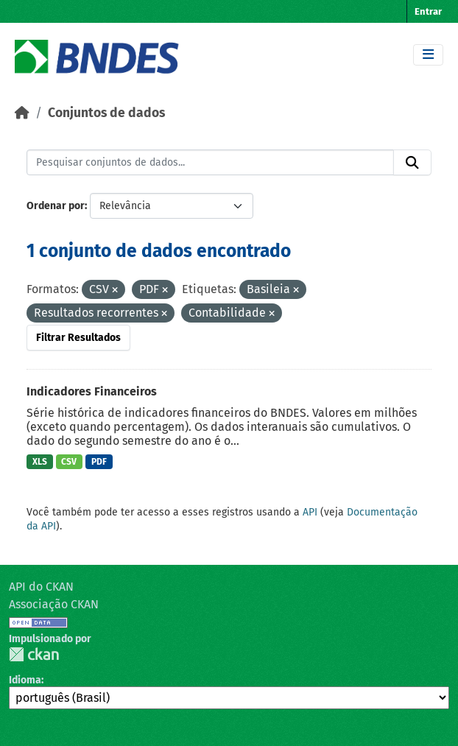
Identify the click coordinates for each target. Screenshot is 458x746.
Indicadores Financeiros (92, 391)
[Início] (22, 113)
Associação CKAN (54, 604)
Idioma (25, 680)
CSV (69, 462)
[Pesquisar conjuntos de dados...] (210, 162)
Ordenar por (56, 206)
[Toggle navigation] (428, 55)
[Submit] (412, 162)
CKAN (34, 654)
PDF (99, 462)
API (310, 512)
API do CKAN (41, 587)
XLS (39, 462)
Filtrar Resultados (78, 337)
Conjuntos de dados (106, 113)
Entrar (428, 11)
